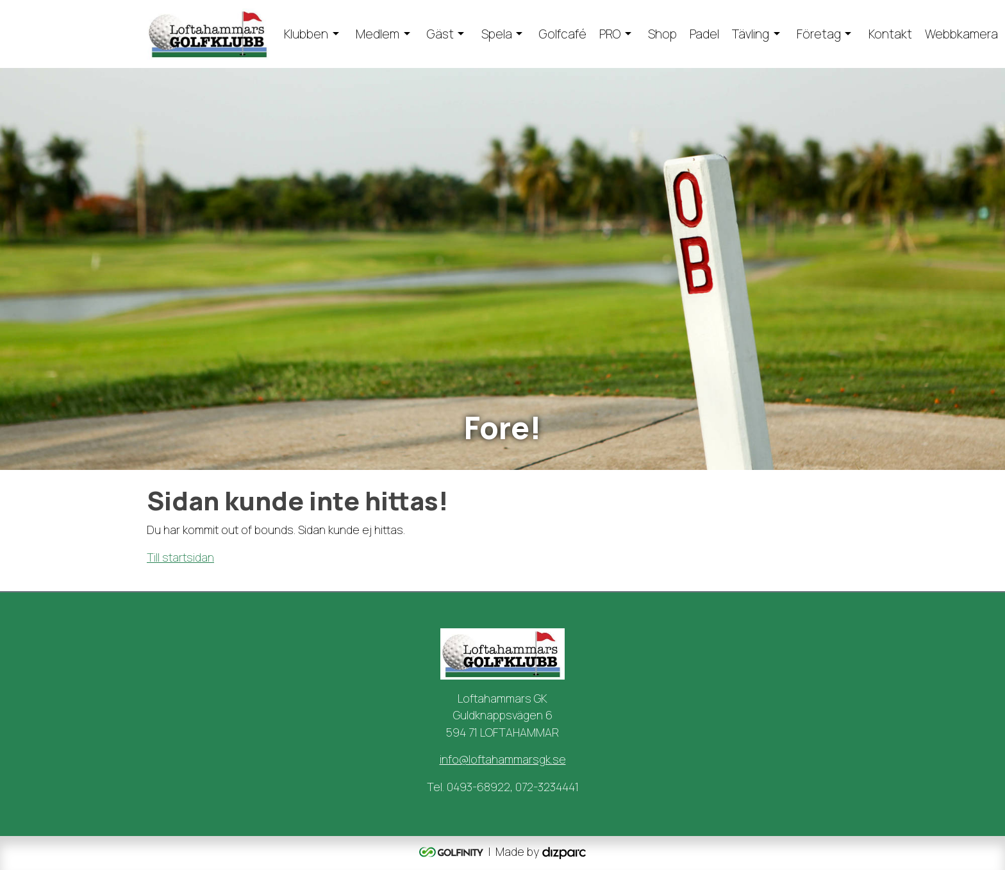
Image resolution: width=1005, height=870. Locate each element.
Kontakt (890, 34)
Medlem (377, 34)
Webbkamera (961, 34)
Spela (496, 34)
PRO (609, 34)
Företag (819, 34)
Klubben (306, 34)
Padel (704, 34)
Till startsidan (180, 557)
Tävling (750, 34)
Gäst (440, 34)
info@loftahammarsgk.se (503, 759)
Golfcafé (562, 34)
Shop (662, 34)
